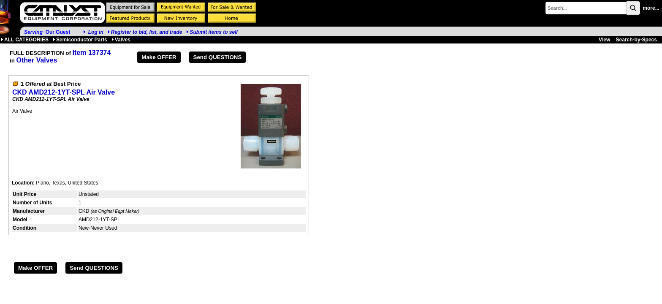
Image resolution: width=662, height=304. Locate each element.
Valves (120, 40)
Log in (95, 32)
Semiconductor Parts (80, 40)
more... (651, 8)
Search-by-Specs (636, 40)
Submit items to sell (211, 32)
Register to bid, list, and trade (146, 32)
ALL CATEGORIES (25, 40)
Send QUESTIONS (217, 57)
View (604, 40)
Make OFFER (158, 57)
